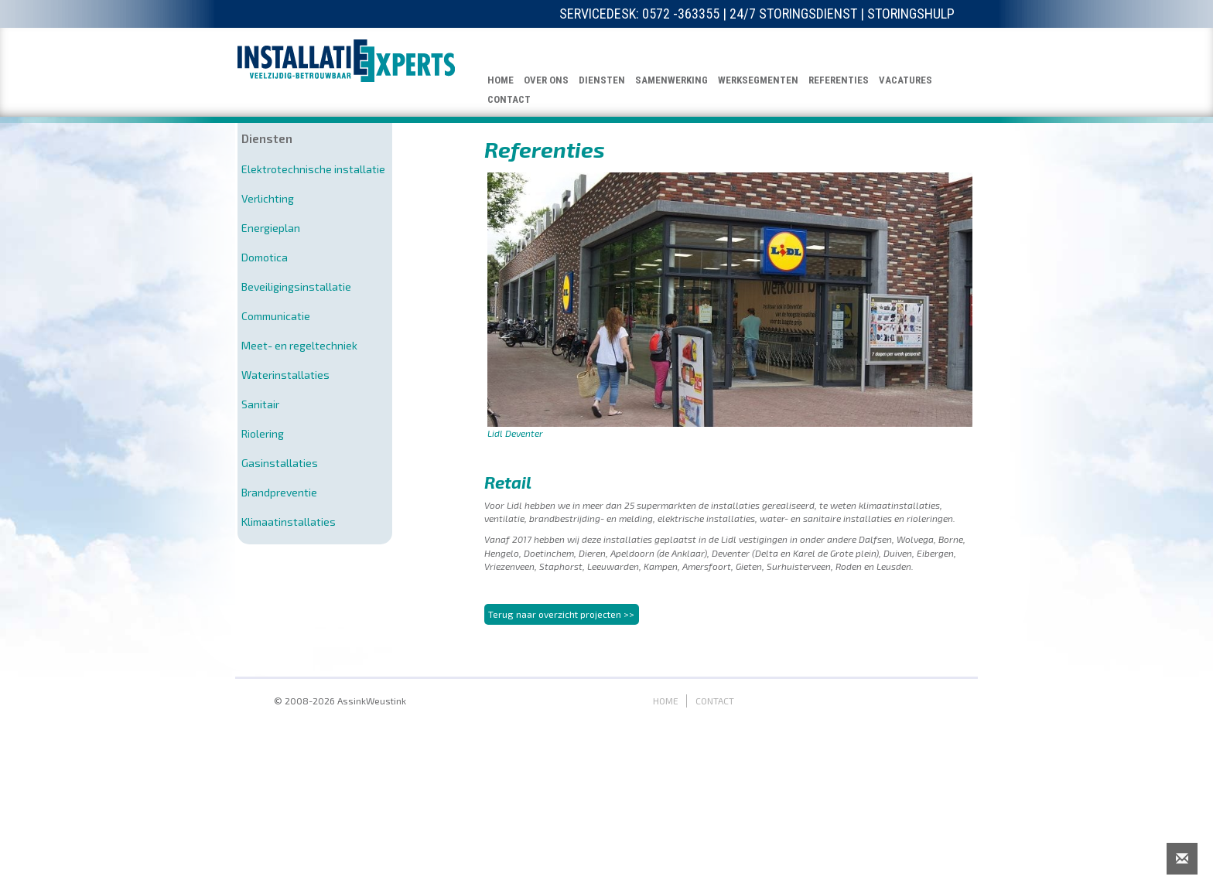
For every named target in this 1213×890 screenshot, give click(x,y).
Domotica (264, 257)
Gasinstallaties (279, 462)
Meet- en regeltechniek (299, 345)
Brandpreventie (279, 492)
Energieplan (270, 227)
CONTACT (509, 99)
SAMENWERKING (671, 80)
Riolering (262, 433)
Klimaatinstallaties (288, 521)
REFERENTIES (838, 80)
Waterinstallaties (285, 374)
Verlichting (267, 198)
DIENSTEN (602, 80)
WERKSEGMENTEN (758, 80)
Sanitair (260, 404)
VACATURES (905, 80)
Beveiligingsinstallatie (296, 286)
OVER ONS (546, 80)
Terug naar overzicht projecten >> (561, 704)
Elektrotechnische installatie (313, 169)
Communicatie (275, 315)
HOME (500, 80)
